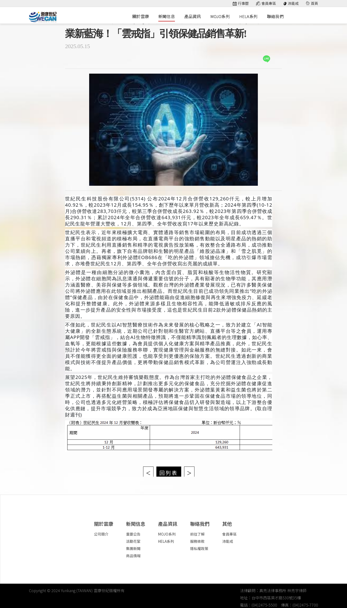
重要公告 (133, 530)
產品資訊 (192, 16)
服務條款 (197, 537)
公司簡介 (101, 530)
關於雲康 (140, 16)
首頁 (314, 3)
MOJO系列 (220, 16)
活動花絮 (133, 537)
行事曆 (243, 3)
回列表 (168, 468)
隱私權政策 (199, 544)
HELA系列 (248, 16)
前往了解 (197, 530)
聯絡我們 (275, 16)
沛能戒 (293, 3)
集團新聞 (133, 544)
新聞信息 (166, 16)
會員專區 (268, 3)
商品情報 (133, 552)
